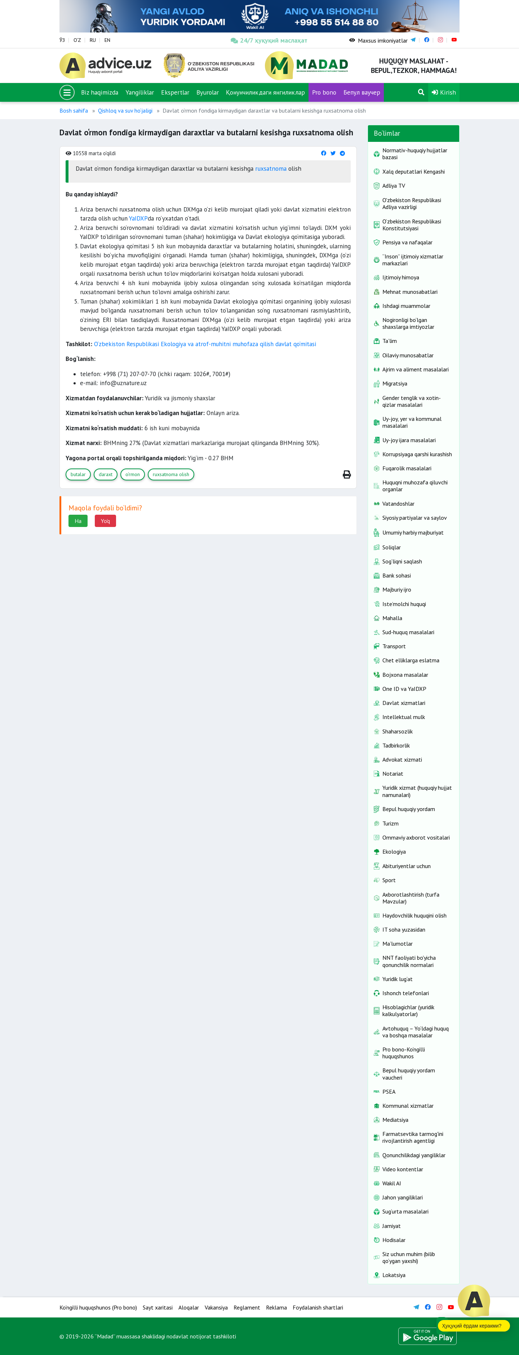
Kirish (444, 92)
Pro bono (324, 92)
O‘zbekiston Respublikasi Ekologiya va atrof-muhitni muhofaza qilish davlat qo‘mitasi (205, 344)
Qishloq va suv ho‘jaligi (125, 110)
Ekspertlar (175, 92)
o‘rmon (132, 474)
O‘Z (77, 40)
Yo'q (105, 520)
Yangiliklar (139, 92)
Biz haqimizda (99, 92)
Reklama (276, 1307)
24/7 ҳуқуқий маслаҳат (269, 40)
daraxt (105, 474)
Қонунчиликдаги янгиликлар (265, 92)
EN (107, 40)
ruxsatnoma (271, 168)
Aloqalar (188, 1307)
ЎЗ (62, 40)
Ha (78, 520)
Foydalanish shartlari (318, 1307)
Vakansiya (216, 1307)
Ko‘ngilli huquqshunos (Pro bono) (98, 1307)
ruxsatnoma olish (171, 474)
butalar (78, 474)
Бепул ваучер (361, 92)
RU (93, 40)
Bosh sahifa (73, 110)
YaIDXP (138, 218)
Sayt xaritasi (158, 1307)
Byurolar (207, 92)
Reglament (247, 1307)
